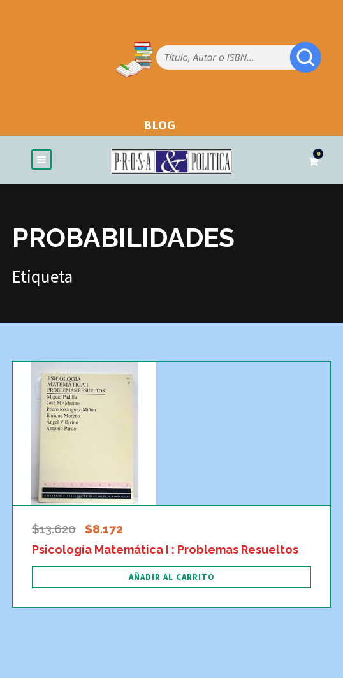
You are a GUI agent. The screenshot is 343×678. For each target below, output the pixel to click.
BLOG (159, 125)
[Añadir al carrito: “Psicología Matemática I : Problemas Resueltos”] (171, 577)
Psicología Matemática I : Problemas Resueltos (165, 549)
